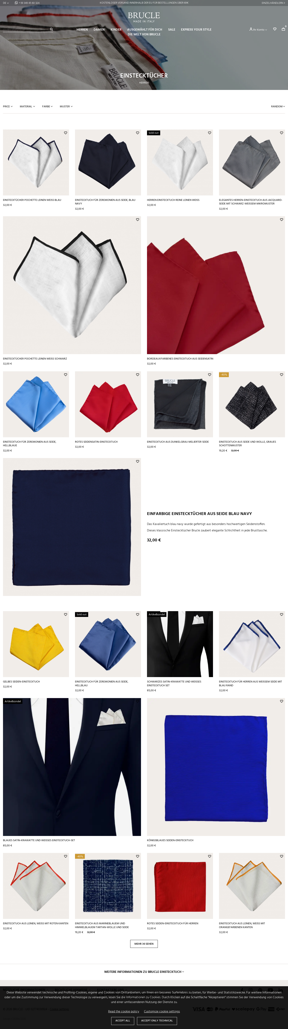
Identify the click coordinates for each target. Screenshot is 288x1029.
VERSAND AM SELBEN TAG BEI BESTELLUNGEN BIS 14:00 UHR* (144, 3)
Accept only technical (157, 1020)
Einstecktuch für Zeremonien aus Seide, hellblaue (29, 444)
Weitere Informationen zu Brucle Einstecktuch (142, 972)
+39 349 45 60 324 (29, 3)
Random (277, 106)
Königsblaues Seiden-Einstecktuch (170, 840)
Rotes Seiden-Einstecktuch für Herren (172, 923)
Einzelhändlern (272, 3)
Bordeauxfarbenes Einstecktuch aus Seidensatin (180, 359)
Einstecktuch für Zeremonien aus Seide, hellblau (101, 683)
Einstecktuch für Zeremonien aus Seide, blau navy (105, 202)
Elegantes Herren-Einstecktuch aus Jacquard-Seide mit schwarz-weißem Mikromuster (250, 202)
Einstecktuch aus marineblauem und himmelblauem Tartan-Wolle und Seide (102, 925)
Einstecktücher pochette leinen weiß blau (32, 200)
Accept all (122, 1020)
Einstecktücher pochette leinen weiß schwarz (35, 359)
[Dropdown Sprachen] (6, 3)
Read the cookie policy (123, 1011)
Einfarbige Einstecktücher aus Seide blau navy (199, 513)
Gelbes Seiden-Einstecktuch (21, 681)
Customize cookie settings (162, 1011)
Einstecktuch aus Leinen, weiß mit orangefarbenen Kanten (242, 925)
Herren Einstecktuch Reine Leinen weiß (173, 200)
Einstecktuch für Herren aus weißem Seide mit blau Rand (250, 683)
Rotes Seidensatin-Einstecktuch (96, 442)
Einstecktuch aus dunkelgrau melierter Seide (178, 442)
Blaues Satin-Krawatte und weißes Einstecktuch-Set (39, 840)
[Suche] (28, 30)
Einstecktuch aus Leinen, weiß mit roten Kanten (35, 923)
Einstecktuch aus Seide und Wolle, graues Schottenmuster (247, 444)
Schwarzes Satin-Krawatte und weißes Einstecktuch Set (174, 683)
